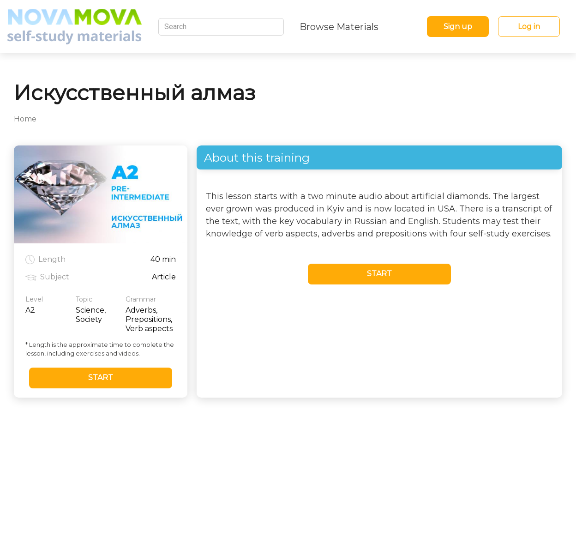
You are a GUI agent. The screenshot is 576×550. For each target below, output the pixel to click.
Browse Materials (339, 26)
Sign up (458, 26)
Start (100, 377)
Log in (529, 26)
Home (25, 119)
